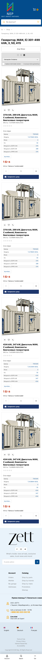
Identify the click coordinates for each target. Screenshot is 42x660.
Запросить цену (12, 177)
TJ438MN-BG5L (33, 481)
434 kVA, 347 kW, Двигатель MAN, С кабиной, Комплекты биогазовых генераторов (20, 347)
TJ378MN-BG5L (33, 252)
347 (37, 378)
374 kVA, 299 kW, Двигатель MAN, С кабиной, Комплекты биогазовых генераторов (20, 117)
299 (37, 149)
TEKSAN (35, 134)
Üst (35, 657)
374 (37, 146)
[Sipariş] (21, 59)
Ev (2, 29)
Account (7, 657)
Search (21, 657)
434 (37, 375)
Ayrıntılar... (7, 156)
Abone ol (37, 562)
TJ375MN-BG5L (33, 137)
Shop (8, 29)
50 (37, 143)
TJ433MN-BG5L (33, 367)
